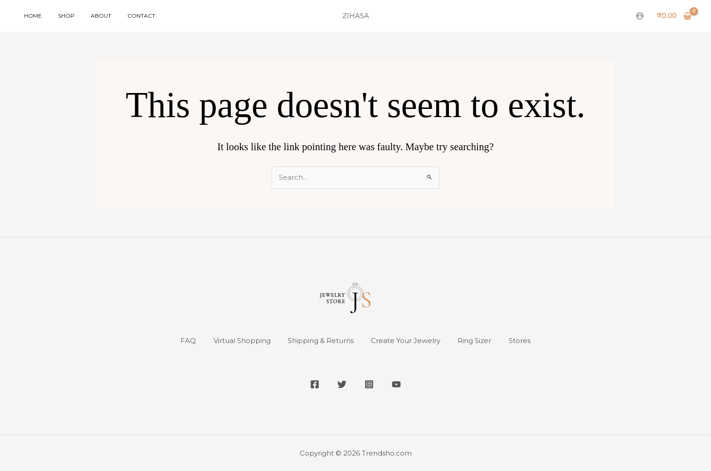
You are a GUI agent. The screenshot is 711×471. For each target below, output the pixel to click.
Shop (58, 15)
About (87, 15)
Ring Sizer (475, 341)
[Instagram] (369, 384)
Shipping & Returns (320, 341)
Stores (521, 341)
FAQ (186, 341)
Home (30, 15)
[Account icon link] (640, 16)
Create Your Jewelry (406, 341)
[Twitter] (341, 384)
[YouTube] (396, 384)
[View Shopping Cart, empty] (674, 16)
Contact (122, 15)
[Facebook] (314, 384)
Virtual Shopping (240, 341)
